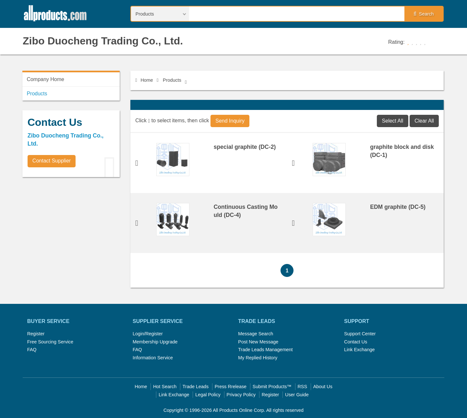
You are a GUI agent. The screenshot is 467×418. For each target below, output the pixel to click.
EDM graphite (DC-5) (397, 207)
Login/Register (148, 333)
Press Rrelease (230, 386)
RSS (302, 386)
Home (144, 80)
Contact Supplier (51, 160)
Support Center (360, 333)
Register (36, 333)
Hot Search (164, 386)
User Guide (297, 394)
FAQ (32, 349)
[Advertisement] (71, 227)
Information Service (153, 357)
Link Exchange (359, 349)
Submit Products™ (272, 386)
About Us (322, 386)
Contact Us (355, 341)
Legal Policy (208, 394)
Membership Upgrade (155, 341)
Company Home (45, 79)
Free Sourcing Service (50, 341)
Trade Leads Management (265, 349)
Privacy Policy (241, 394)
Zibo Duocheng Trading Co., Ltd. (103, 41)
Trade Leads (196, 386)
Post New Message (258, 341)
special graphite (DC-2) (245, 147)
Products (172, 80)
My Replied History (257, 357)
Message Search (255, 333)
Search (423, 14)
